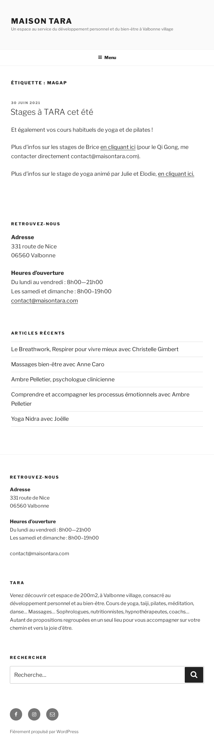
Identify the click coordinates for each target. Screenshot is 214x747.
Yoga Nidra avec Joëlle (40, 419)
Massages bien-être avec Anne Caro (57, 364)
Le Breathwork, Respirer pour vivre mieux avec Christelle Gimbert (95, 349)
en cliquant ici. (176, 174)
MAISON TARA (41, 21)
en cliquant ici (117, 147)
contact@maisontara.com (44, 300)
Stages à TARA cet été (51, 112)
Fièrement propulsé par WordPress (44, 731)
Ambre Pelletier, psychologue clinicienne (63, 379)
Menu (107, 57)
